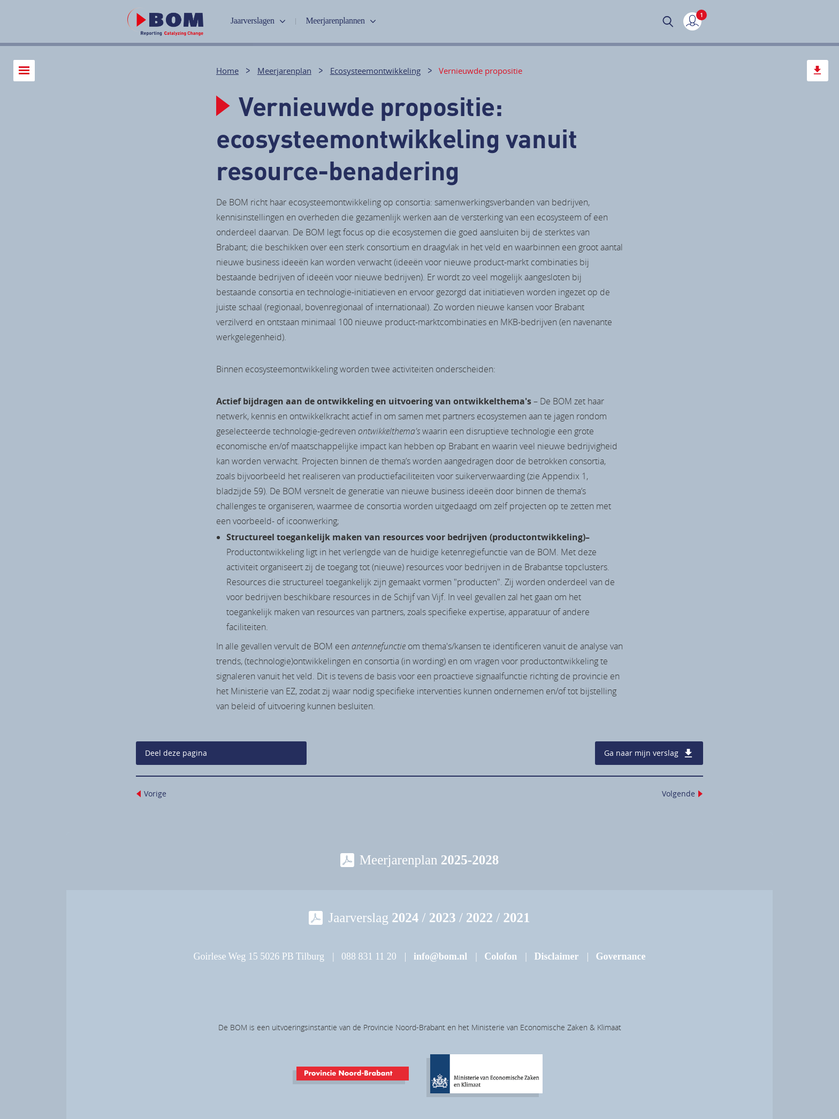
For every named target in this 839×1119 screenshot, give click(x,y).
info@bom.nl (440, 956)
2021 (517, 917)
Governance (621, 956)
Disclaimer (556, 956)
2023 (442, 917)
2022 (479, 917)
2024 (405, 917)
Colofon (500, 956)
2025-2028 (470, 860)
